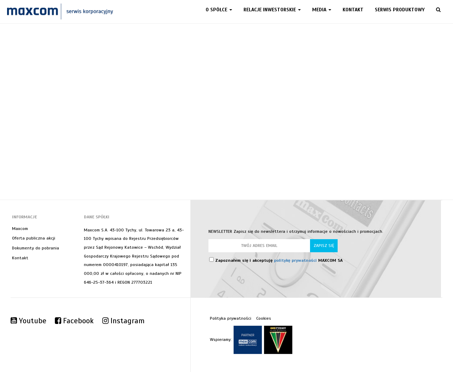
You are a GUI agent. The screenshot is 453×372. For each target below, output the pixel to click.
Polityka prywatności (230, 318)
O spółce (219, 10)
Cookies (263, 318)
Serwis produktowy (400, 10)
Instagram (123, 320)
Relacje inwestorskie (272, 10)
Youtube (28, 320)
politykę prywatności (295, 260)
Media (321, 10)
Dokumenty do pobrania (35, 248)
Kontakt (353, 10)
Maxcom (20, 228)
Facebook (74, 320)
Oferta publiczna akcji (33, 238)
